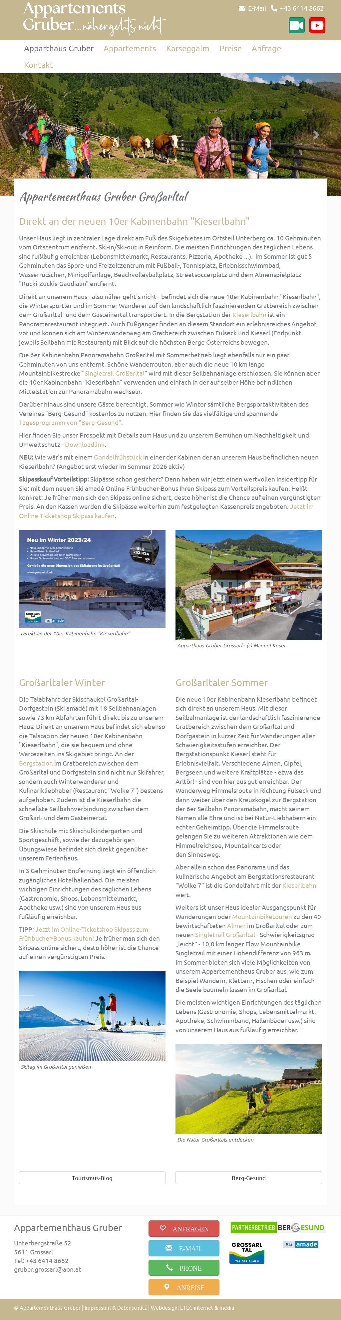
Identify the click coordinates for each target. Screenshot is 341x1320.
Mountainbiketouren (262, 916)
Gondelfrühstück (118, 457)
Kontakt (38, 65)
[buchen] (184, 1228)
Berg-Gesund (249, 1177)
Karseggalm (187, 48)
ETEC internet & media (207, 1307)
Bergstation (36, 763)
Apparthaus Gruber (59, 48)
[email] (184, 1248)
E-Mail (257, 8)
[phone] (184, 1268)
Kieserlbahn (249, 314)
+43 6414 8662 (302, 8)
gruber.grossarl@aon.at (47, 1269)
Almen (236, 925)
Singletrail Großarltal (115, 373)
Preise (230, 48)
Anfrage (266, 48)
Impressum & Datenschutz (116, 1307)
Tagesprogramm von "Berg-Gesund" (70, 422)
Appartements (130, 48)
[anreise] (184, 1287)
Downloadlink (85, 444)
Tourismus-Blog (92, 1177)
